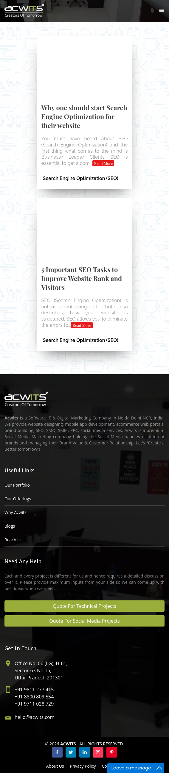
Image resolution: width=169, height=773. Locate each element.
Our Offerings (17, 498)
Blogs (9, 526)
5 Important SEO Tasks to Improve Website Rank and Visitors (81, 278)
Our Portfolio (17, 485)
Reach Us (13, 539)
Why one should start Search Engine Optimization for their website (84, 116)
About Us (55, 766)
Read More (103, 163)
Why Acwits (15, 512)
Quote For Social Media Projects (84, 621)
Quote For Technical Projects (84, 606)
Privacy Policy (83, 766)
